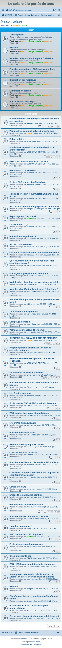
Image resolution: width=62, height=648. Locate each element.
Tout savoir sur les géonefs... (24, 311)
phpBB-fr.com (35, 642)
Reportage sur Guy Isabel (22, 216)
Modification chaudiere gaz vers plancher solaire (34, 282)
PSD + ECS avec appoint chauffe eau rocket (32, 564)
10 (52, 126)
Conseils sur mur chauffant (23, 452)
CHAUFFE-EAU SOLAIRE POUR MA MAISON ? (33, 338)
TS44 (29, 141)
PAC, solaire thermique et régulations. (29, 413)
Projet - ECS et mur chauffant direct (27, 182)
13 (55, 512)
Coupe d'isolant (17, 487)
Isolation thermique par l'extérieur (26, 444)
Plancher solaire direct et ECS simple (28, 516)
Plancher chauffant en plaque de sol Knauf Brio (34, 462)
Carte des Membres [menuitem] (24, 10)
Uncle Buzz (31, 324)
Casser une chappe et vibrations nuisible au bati (34, 616)
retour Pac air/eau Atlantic (22, 423)
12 (59, 126)
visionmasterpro (33, 265)
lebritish (30, 123)
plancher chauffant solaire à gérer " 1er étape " (33, 289)
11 (55, 126)
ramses (16, 25)
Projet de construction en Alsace (26, 544)
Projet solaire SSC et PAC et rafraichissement (33, 403)
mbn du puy (31, 507)
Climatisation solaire (20, 90)
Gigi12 (29, 558)
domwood (31, 239)
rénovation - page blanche (22, 236)
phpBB (23, 639)
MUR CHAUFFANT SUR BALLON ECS (28, 161)
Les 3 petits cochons (20, 393)
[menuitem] (8, 10)
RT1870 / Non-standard (21, 244)
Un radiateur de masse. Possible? (26, 372)
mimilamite (31, 284)
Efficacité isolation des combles (25, 495)
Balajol (24, 25)
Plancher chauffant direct (22, 432)
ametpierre (48, 41)
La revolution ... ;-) (18, 224)
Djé (28, 387)
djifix (29, 304)
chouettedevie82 (33, 566)
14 (59, 512)
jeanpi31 (30, 589)
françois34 (31, 209)
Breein (29, 601)
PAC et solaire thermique (22, 101)
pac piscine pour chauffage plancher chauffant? (34, 206)
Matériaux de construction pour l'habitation (31, 58)
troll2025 (30, 247)
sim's (29, 528)
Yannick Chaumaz (34, 276)
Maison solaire (11, 21)
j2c (28, 447)
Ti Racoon (31, 618)
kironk (29, 425)
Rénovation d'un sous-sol (22, 170)
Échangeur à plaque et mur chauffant (28, 273)
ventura (30, 455)
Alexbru (30, 610)
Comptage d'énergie (19, 322)
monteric (39, 41)
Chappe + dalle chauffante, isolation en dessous (34, 252)
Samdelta (31, 415)
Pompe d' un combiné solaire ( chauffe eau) (31, 131)
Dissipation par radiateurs (22, 80)
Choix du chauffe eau (20, 556)
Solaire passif (16, 34)
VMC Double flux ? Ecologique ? (26, 534)
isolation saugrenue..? (21, 526)
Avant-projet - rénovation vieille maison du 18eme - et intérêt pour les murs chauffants (31, 575)
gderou (30, 579)
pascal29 (30, 519)
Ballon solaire (16, 139)
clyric (29, 375)
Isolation (13, 47)
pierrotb (30, 405)
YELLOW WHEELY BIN (36, 152)
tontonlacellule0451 (35, 291)
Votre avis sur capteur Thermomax (27, 330)
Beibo (29, 352)
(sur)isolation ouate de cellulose (26, 504)
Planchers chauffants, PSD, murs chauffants (32, 69)
